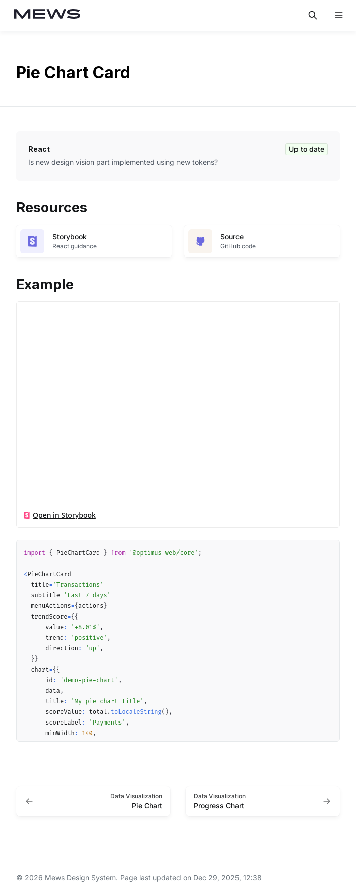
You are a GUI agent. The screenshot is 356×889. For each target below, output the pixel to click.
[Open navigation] (339, 15)
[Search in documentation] (313, 15)
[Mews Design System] (47, 15)
